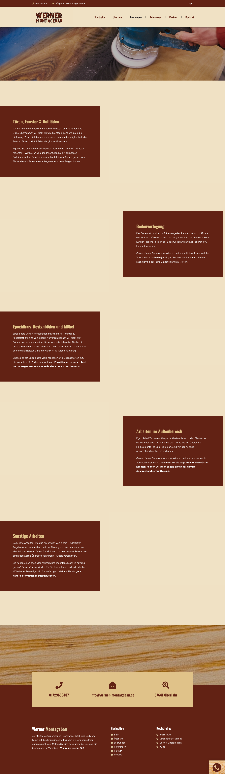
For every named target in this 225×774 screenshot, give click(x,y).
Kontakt (189, 17)
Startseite (99, 17)
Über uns (117, 17)
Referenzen (155, 17)
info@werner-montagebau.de (112, 694)
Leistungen (136, 17)
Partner (173, 17)
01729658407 (59, 694)
